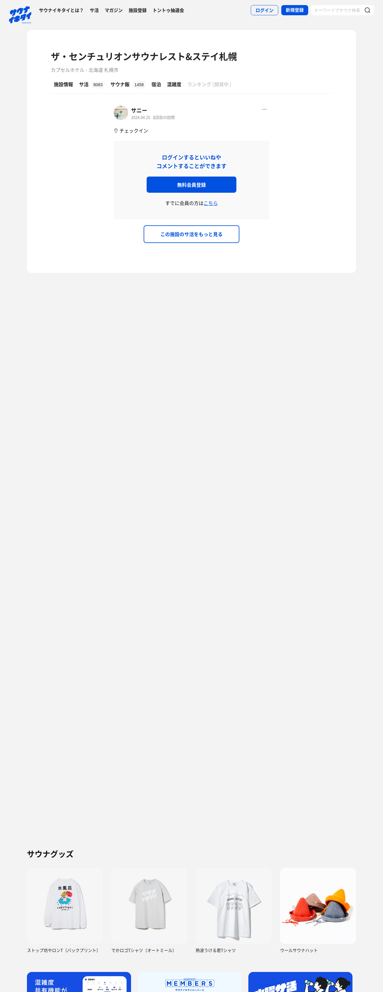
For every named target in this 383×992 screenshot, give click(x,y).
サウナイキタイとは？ (61, 10)
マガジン (114, 10)
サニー (139, 110)
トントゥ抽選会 (168, 10)
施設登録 (138, 10)
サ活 (94, 10)
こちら (210, 202)
